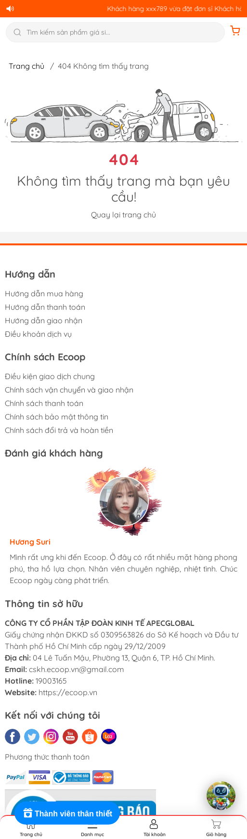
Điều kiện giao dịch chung (50, 376)
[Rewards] (67, 813)
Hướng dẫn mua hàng (44, 293)
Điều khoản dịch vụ (38, 334)
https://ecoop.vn (68, 692)
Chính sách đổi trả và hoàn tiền (59, 430)
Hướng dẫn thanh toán (45, 307)
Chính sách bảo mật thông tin (56, 416)
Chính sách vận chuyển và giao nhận (69, 389)
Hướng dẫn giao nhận (43, 320)
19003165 (51, 681)
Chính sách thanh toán (44, 403)
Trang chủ (26, 66)
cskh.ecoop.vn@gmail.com (76, 669)
